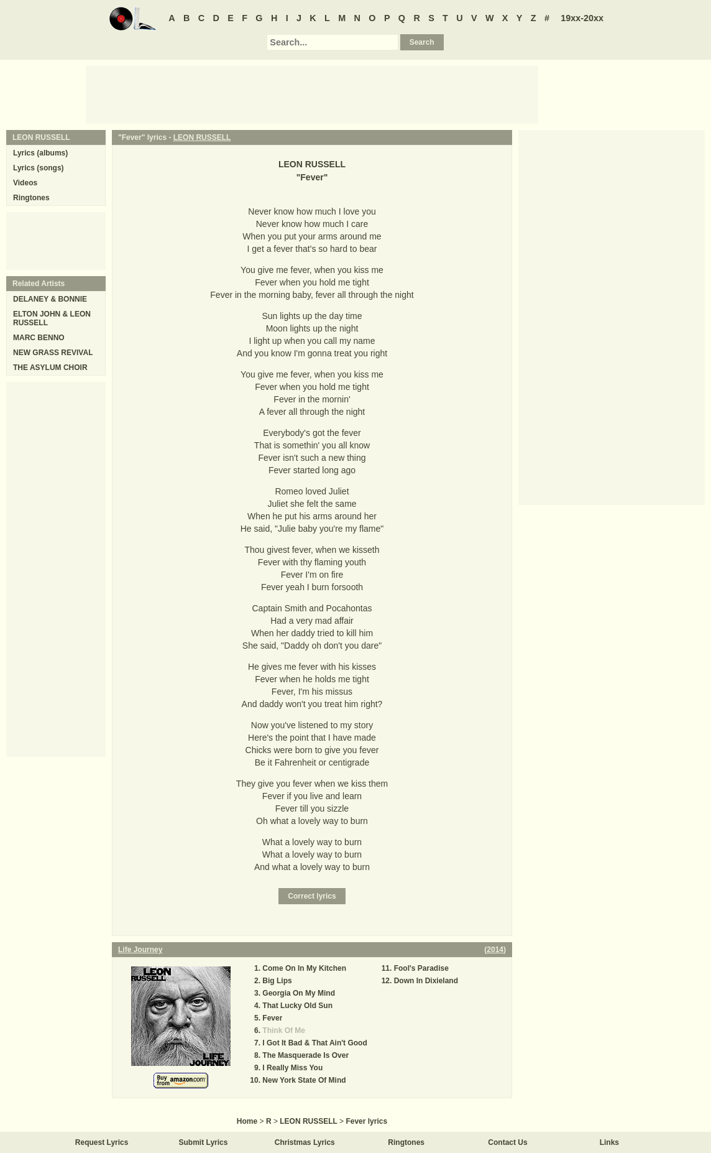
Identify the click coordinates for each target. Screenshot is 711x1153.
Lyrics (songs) (38, 168)
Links (609, 1142)
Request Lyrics (102, 1142)
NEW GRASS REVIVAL (53, 352)
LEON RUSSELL (202, 137)
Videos (25, 182)
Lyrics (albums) (40, 153)
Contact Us (507, 1142)
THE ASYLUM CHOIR (50, 367)
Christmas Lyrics (305, 1142)
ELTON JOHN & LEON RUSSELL (52, 318)
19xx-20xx (582, 18)
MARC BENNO (39, 337)
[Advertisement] (312, 94)
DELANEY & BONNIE (50, 299)
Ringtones (31, 197)
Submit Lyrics (203, 1142)
